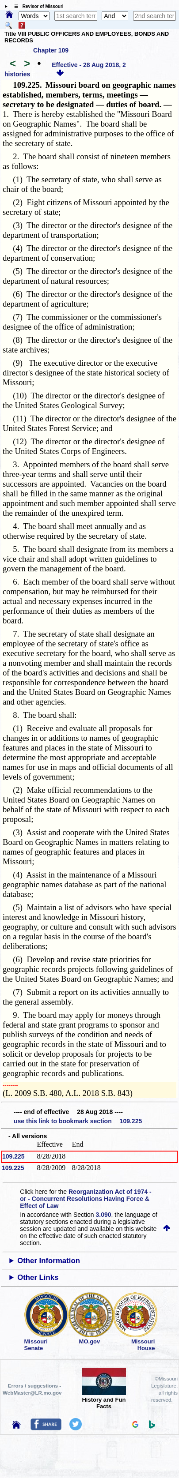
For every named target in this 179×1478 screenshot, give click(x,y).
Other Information (48, 1261)
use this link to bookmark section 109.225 (78, 1121)
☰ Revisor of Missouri (37, 6)
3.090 (103, 1214)
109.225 (13, 1156)
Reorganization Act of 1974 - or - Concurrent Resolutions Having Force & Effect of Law (85, 1198)
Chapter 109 (51, 50)
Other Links (37, 1277)
